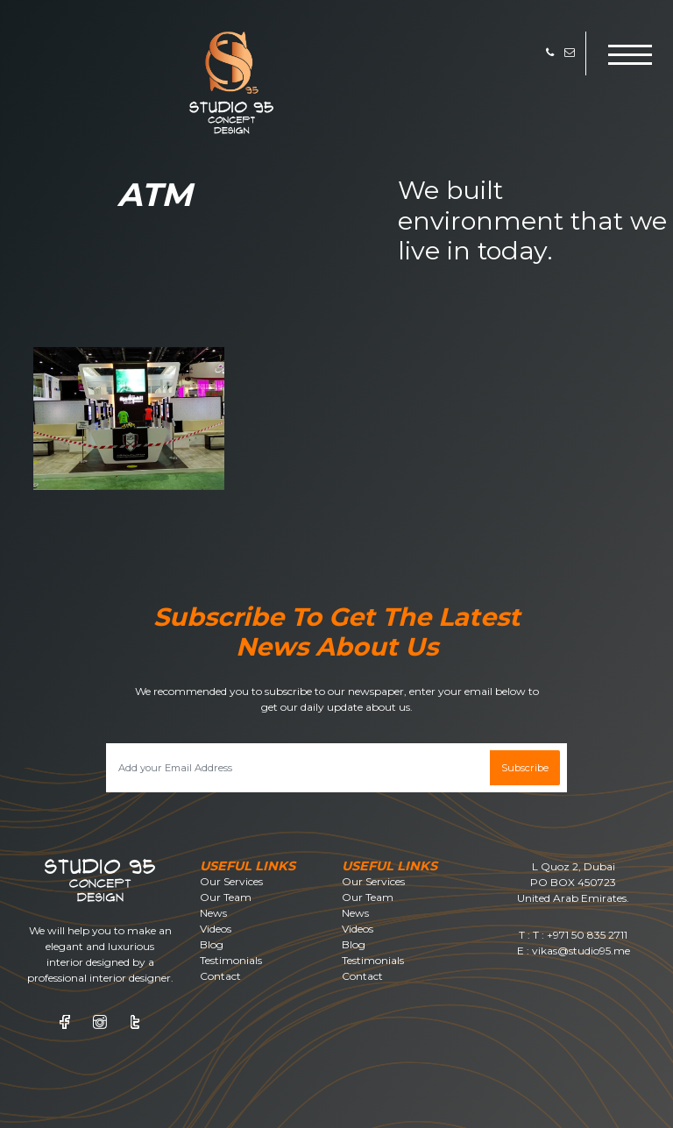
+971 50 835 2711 (587, 934)
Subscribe (525, 768)
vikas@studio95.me (581, 950)
